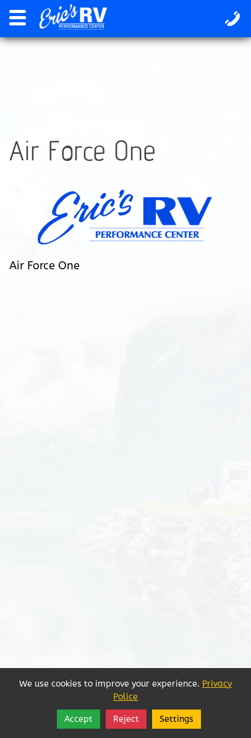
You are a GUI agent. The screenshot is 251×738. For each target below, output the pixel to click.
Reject (126, 719)
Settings (177, 719)
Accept (78, 719)
